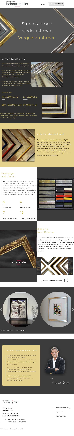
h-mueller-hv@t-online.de (16, 419)
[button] (20, 309)
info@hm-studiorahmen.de (17, 421)
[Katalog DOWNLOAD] (56, 4)
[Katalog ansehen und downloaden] (53, 280)
